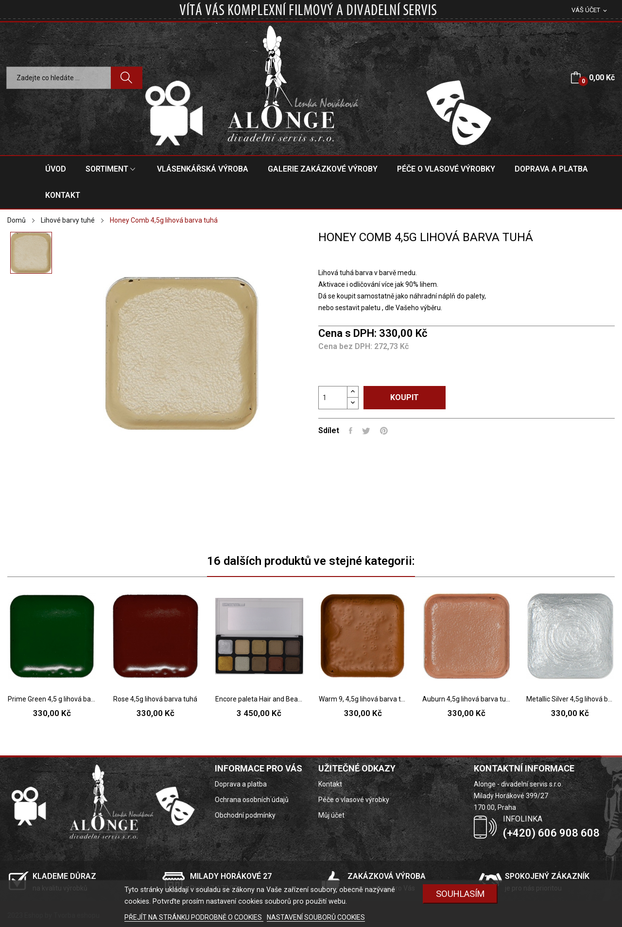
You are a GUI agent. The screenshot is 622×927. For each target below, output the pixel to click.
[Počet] (332, 397)
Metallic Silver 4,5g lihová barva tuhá (570, 699)
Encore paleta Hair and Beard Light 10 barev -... (259, 699)
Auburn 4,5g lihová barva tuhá (466, 699)
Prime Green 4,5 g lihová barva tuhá (52, 699)
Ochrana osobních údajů (252, 800)
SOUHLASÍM (460, 894)
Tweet (366, 430)
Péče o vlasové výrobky (353, 800)
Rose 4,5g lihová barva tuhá (155, 699)
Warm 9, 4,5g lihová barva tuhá (363, 699)
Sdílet (350, 430)
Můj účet (331, 815)
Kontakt (330, 784)
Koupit (404, 397)
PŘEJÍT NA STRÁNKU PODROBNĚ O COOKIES (193, 917)
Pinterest (384, 430)
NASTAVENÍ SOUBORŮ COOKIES (316, 917)
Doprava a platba (241, 784)
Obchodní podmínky (245, 815)
